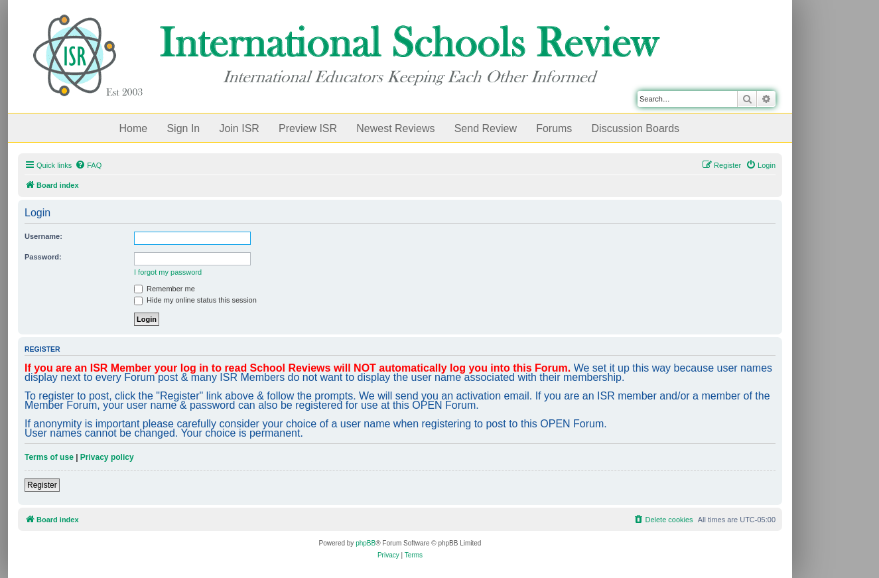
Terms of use (49, 457)
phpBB (365, 543)
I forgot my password (168, 272)
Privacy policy (107, 457)
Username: (43, 236)
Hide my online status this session (195, 300)
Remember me (164, 289)
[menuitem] (88, 165)
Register (42, 485)
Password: (43, 257)
